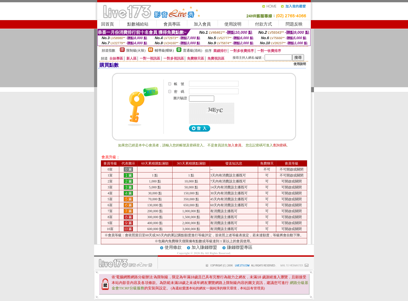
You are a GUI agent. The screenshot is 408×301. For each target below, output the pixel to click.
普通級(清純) (192, 50)
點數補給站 (137, 24)
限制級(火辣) (136, 50)
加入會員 (202, 24)
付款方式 (263, 24)
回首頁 (107, 24)
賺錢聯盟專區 (239, 247)
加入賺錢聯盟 (204, 247)
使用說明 (232, 24)
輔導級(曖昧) (164, 50)
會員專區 (171, 24)
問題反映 (294, 24)
